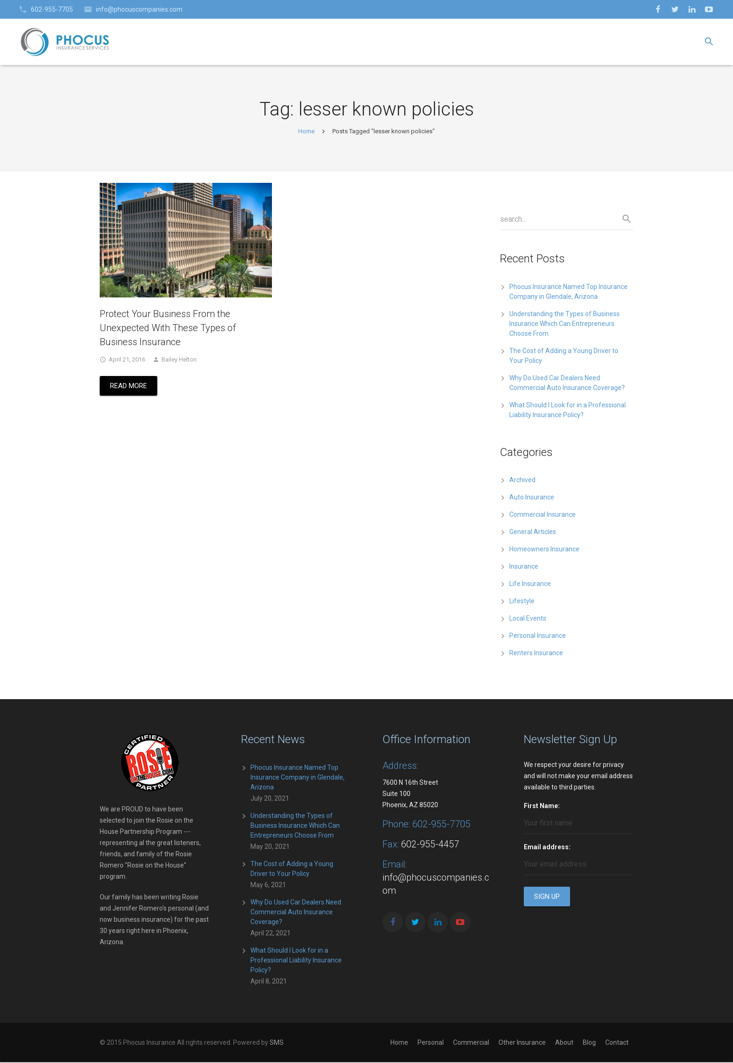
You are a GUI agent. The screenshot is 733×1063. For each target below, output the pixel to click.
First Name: (542, 806)
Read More (128, 387)
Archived (522, 481)
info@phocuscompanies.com (139, 9)
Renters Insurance (536, 654)
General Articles (532, 533)
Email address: (547, 848)
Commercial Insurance (542, 516)
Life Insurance (530, 585)
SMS (277, 1043)
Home (306, 132)
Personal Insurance (537, 637)
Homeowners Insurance (544, 550)
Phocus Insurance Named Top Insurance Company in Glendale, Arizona (297, 778)
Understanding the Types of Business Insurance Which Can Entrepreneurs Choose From (564, 324)
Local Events (527, 619)
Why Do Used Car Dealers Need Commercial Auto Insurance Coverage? (295, 912)
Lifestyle (522, 602)
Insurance (523, 567)
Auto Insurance (531, 498)
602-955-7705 (52, 9)
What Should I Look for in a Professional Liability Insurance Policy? (296, 961)
